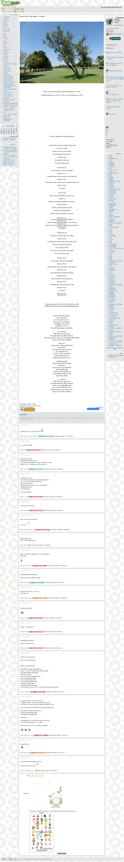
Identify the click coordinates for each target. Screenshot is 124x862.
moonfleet (111, 164)
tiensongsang (112, 245)
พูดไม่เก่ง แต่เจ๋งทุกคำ (114, 216)
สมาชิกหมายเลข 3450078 (115, 336)
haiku (110, 258)
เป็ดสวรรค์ (111, 186)
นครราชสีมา (7, 29)
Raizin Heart (27, 752)
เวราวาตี (111, 202)
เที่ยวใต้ (5, 73)
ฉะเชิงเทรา (6, 20)
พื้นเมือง (111, 323)
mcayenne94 (112, 281)
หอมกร (111, 253)
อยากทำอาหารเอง (8, 92)
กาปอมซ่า (111, 250)
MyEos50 (111, 278)
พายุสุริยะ (111, 197)
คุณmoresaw (51, 417)
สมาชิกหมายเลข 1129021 (115, 261)
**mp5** (111, 225)
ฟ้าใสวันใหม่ (112, 277)
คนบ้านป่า (31, 735)
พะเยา (5, 35)
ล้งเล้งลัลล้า (112, 309)
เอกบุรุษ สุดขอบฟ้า (113, 325)
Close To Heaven (28, 598)
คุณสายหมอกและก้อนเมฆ (85, 417)
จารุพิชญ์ (111, 307)
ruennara (111, 283)
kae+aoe (26, 631)
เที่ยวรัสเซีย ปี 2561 (8, 76)
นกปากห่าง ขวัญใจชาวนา (112, 94)
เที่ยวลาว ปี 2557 (8, 80)
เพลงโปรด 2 (7, 99)
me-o (110, 174)
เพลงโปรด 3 (7, 101)
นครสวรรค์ (6, 31)
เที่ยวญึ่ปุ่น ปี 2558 (8, 78)
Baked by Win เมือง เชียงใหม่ (114, 52)
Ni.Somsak (112, 163)
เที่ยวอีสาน (6, 65)
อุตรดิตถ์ (6, 58)
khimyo (111, 334)
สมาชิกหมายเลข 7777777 (115, 342)
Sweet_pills (27, 582)
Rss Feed (109, 30)
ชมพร (110, 229)
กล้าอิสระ (111, 321)
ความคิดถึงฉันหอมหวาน (30, 770)
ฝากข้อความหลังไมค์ (112, 28)
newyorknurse (112, 236)
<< (3, 126)
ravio (110, 176)
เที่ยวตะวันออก (7, 69)
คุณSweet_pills (74, 417)
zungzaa (111, 339)
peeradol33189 (113, 158)
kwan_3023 (112, 251)
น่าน (5, 33)
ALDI (110, 241)
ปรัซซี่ (110, 207)
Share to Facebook (93, 409)
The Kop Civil (112, 344)
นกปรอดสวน (112, 114)
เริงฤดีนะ (111, 162)
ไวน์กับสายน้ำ (112, 194)
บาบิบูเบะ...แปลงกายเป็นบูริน (31, 436)
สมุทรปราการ (7, 49)
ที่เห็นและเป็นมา (28, 565)
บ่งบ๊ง (110, 237)
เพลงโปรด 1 (7, 97)
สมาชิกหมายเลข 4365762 (115, 328)
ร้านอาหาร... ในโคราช (9, 107)
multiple (111, 221)
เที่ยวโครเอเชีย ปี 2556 (9, 82)
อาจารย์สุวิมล (112, 299)
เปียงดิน (111, 286)
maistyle (111, 177)
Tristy (110, 224)
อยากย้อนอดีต (7, 94)
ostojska (111, 178)
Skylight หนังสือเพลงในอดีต (11, 105)
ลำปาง (5, 47)
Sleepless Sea (112, 337)
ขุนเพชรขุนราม (113, 244)
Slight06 (111, 215)
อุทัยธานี (6, 56)
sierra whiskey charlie (114, 181)
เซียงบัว (111, 155)
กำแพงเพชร (7, 16)
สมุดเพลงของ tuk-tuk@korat (116, 355)
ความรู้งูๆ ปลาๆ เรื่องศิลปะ (10, 64)
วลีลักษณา (111, 280)
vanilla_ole (111, 182)
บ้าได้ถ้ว (111, 218)
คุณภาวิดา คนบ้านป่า (28, 419)
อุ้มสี (25, 450)
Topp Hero (111, 293)
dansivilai (111, 301)
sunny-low (111, 297)
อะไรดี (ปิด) (7, 121)
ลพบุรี (5, 44)
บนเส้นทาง (6, 62)
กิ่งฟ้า (110, 272)
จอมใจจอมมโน (113, 316)
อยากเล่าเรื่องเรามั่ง (8, 96)
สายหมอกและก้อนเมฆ (29, 529)
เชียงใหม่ (6, 26)
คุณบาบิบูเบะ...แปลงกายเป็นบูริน (27, 417)
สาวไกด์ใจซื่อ (27, 691)
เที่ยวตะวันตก (7, 71)
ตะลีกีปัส (111, 333)
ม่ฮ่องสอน (6, 42)
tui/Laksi (111, 210)
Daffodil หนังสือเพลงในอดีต (10, 103)
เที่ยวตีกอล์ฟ (7, 74)
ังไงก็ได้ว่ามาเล (113, 312)
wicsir (110, 157)
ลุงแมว (111, 302)
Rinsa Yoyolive (113, 203)
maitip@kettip (112, 209)
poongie (111, 326)
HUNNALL (111, 187)
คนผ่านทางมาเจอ (113, 291)
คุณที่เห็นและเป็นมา (65, 417)
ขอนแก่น (6, 18)
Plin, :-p (111, 273)
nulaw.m (111, 180)
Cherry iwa (112, 319)
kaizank (111, 259)
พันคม (110, 231)
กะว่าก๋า (26, 496)
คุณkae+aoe (94, 417)
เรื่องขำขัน (6, 117)
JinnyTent (26, 545)
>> (17, 126)
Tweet (100, 409)
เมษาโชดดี (112, 270)
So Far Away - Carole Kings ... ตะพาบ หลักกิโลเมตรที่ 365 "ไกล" (10, 151)
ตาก (5, 27)
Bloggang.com (112, 356)
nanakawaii (112, 262)
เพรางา (111, 330)
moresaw (26, 510)
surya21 (111, 212)
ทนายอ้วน (111, 267)
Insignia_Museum (113, 173)
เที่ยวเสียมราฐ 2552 (9, 83)
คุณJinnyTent (57, 417)
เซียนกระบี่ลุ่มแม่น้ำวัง (114, 318)
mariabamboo (112, 289)
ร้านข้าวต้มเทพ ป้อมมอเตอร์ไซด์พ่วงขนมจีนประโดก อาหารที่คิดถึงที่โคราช (115, 78)
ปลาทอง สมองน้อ (113, 227)
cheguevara (112, 268)
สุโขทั (5, 54)
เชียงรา (6, 24)
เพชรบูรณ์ (6, 38)
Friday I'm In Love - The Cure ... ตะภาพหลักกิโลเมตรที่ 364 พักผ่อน (10, 156)
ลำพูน (5, 45)
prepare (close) (7, 119)
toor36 (110, 256)
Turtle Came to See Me (115, 331)
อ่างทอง (6, 60)
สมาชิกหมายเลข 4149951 (115, 340)
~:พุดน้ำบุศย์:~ (112, 275)
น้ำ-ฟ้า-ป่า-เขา (112, 170)
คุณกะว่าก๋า (44, 417)
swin (110, 265)
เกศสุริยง (111, 311)
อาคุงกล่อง (111, 234)
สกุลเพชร (111, 184)
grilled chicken (112, 190)
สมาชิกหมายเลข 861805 (115, 223)
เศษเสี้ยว (111, 171)
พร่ (5, 40)
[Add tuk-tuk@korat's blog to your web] (114, 348)
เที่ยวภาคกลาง (7, 67)
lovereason (112, 292)
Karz (110, 242)
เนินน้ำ (111, 232)
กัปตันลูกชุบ (112, 166)
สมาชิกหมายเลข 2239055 (115, 304)
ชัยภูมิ (5, 22)
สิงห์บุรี (5, 51)
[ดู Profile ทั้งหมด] (118, 25)
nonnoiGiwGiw (112, 247)
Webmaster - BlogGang (115, 345)
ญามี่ (110, 255)
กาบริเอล (26, 469)
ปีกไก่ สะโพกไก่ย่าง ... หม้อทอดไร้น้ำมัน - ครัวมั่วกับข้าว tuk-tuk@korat (114, 100)
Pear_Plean (112, 296)
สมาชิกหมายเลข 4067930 (115, 284)
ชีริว (110, 213)
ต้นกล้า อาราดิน (113, 264)
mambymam (112, 220)
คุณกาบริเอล (38, 417)
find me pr (111, 200)
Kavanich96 (112, 295)
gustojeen (111, 305)
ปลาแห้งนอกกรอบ (113, 314)
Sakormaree (112, 288)
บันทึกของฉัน (7, 116)
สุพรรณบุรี (6, 53)
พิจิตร (5, 36)
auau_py (111, 195)
